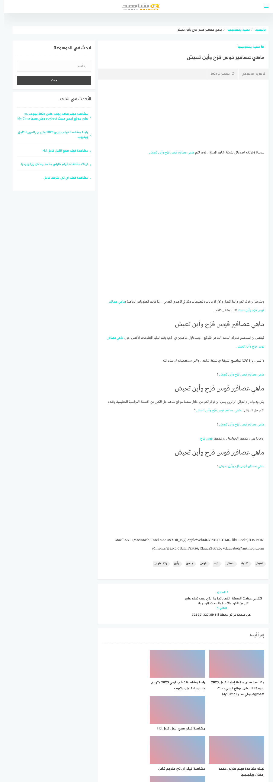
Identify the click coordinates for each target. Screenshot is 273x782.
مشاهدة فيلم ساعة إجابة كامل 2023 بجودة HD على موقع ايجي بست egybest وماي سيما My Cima (48, 117)
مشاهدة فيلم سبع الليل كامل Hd (61, 151)
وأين (157, 152)
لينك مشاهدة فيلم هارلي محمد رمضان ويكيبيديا (50, 164)
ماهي (187, 152)
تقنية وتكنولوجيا (247, 47)
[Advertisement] (179, 115)
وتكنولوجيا (156, 562)
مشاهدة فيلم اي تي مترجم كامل (61, 178)
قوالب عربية (118, 767)
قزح (163, 152)
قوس (169, 152)
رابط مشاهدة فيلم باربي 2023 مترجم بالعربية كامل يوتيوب (49, 135)
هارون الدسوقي (249, 74)
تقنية (240, 562)
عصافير (178, 152)
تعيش (149, 152)
